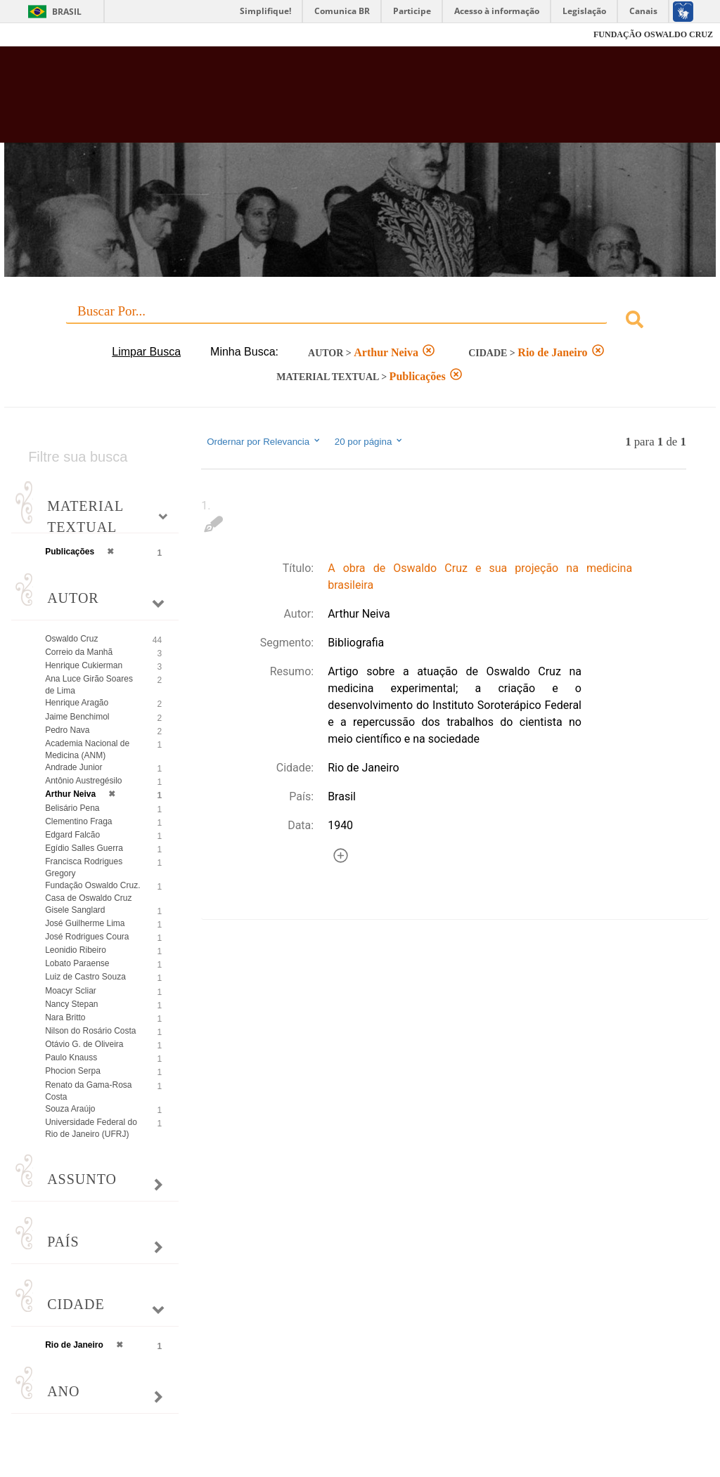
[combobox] (360, 321)
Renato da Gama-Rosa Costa (88, 1091)
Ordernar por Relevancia (264, 441)
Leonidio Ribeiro (75, 950)
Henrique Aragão (76, 703)
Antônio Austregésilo (83, 781)
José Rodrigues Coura (87, 937)
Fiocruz (42, 34)
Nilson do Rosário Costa (90, 1031)
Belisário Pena (72, 808)
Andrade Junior (73, 767)
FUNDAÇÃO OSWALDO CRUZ (653, 34)
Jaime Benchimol (77, 717)
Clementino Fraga (78, 821)
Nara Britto (65, 1017)
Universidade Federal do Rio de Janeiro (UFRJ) (91, 1128)
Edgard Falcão (72, 835)
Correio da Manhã (78, 652)
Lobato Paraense (77, 963)
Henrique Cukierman (83, 665)
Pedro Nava (67, 730)
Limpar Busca (146, 352)
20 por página (369, 441)
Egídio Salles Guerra (84, 848)
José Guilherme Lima (84, 923)
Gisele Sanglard (75, 910)
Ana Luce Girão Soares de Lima (89, 685)
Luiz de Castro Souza (85, 977)
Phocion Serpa (73, 1071)
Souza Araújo (70, 1109)
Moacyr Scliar (70, 991)
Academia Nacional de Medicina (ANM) (87, 749)
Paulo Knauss (71, 1057)
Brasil (67, 12)
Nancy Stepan (71, 1004)
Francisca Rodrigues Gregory (83, 867)
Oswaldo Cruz (71, 639)
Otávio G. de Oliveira (84, 1044)
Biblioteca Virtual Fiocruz (308, 99)
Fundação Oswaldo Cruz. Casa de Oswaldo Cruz (92, 891)
